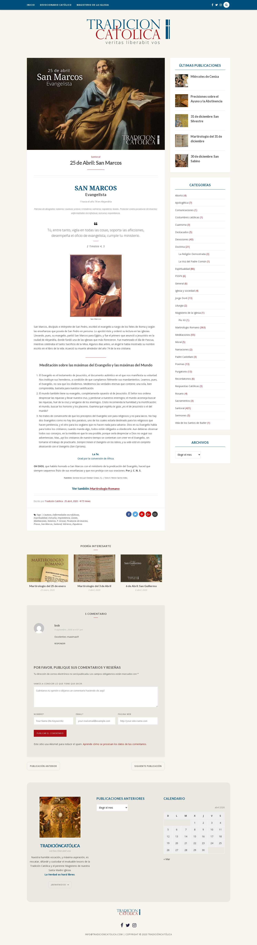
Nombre (39, 715)
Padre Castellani (184, 356)
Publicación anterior (43, 767)
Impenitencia (64, 518)
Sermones (181, 415)
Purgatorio (181, 371)
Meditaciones (40, 521)
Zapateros (77, 525)
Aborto (179, 195)
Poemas (179, 364)
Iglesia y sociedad (185, 290)
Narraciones (182, 349)
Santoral (95, 156)
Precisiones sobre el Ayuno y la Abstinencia (206, 99)
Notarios (52, 521)
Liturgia (179, 305)
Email (79, 715)
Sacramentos (182, 400)
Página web (124, 715)
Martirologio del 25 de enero (47, 587)
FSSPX (178, 276)
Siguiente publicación (148, 767)
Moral (178, 342)
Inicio (31, 4)
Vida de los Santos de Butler (190, 422)
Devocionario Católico (56, 4)
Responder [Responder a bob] (59, 644)
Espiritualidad (40, 518)
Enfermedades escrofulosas (66, 515)
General (179, 283)
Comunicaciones (184, 210)
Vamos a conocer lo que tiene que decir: (58, 684)
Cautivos (47, 515)
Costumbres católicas (187, 217)
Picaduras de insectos (77, 521)
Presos (37, 525)
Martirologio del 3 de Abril (94, 587)
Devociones (181, 239)
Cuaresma (181, 224)
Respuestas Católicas (187, 386)
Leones (74, 518)
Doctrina (180, 246)
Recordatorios (183, 378)
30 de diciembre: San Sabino (205, 159)
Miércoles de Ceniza (205, 76)
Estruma (52, 518)
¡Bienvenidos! (58, 885)
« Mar (167, 860)
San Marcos (47, 525)
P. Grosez (61, 521)
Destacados (182, 232)
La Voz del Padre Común (192, 261)
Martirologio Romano (105, 489)
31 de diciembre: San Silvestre (205, 119)
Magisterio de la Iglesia (93, 4)
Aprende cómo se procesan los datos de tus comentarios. (115, 745)
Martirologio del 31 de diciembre (206, 139)
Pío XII (182, 320)
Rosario (179, 393)
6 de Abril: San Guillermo (141, 587)
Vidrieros (67, 525)
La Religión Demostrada (192, 254)
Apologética (181, 202)
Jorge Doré (181, 298)
